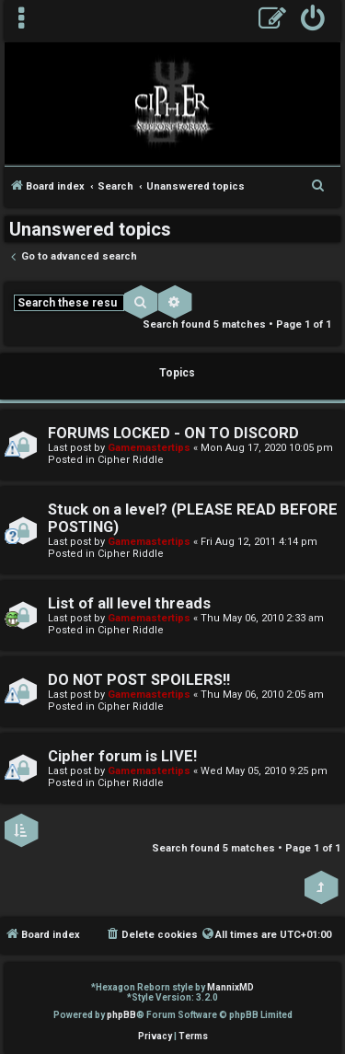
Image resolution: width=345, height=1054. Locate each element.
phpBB (121, 1015)
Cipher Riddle (131, 460)
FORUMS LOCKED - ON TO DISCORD (173, 433)
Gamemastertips (149, 448)
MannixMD (230, 987)
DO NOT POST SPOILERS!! (139, 680)
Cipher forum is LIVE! (122, 756)
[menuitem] (313, 21)
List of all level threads (129, 603)
